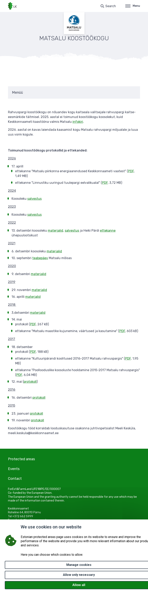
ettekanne (108, 230)
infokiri (78, 122)
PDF (131, 171)
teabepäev (40, 258)
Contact (15, 478)
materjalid (55, 230)
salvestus (34, 199)
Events (14, 469)
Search (110, 6)
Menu (132, 6)
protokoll (30, 382)
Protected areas (21, 459)
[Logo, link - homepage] (12, 6)
